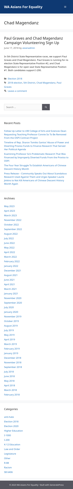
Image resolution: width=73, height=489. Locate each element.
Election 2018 (15, 78)
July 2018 (9, 371)
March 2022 (10, 256)
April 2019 (9, 339)
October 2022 (11, 224)
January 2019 (11, 353)
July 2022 (9, 238)
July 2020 (9, 307)
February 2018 (12, 394)
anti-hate (9, 416)
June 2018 (9, 376)
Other (7, 458)
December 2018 (12, 357)
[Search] (46, 107)
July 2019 (9, 330)
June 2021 (9, 279)
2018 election (15, 82)
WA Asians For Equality (23, 6)
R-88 (6, 462)
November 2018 (12, 362)
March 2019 (10, 344)
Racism (8, 467)
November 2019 (12, 316)
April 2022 (9, 252)
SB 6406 (8, 472)
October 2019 (11, 321)
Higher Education (13, 430)
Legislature (10, 453)
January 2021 (11, 293)
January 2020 (11, 311)
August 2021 (11, 275)
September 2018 (13, 367)
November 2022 (12, 220)
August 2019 (11, 325)
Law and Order (12, 449)
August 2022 (11, 233)
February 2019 (12, 348)
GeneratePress (57, 484)
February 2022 (12, 261)
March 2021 (10, 288)
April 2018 (9, 385)
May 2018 (9, 380)
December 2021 (12, 270)
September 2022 (13, 229)
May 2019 (9, 334)
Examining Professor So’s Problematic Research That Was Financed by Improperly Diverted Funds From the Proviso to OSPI (36, 157)
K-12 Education (12, 444)
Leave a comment (17, 90)
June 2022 (9, 242)
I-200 (6, 439)
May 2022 (9, 247)
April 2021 (9, 284)
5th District (29, 82)
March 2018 (10, 390)
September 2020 (13, 302)
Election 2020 (11, 426)
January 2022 (11, 265)
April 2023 (9, 210)
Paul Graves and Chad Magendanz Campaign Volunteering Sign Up (33, 40)
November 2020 (12, 298)
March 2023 (10, 215)
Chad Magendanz (45, 82)
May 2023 (9, 206)
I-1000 (7, 435)
